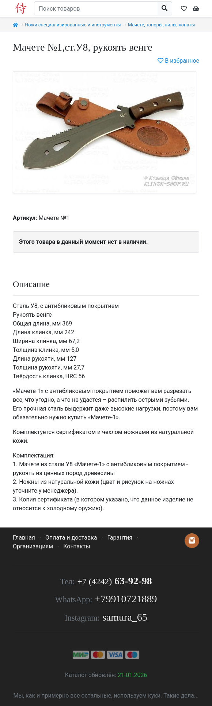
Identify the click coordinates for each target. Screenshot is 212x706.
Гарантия (120, 537)
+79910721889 (126, 598)
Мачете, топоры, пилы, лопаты (161, 24)
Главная (24, 537)
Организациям (33, 546)
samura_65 (124, 617)
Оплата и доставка (71, 537)
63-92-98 (114, 581)
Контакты (76, 546)
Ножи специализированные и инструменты (73, 24)
